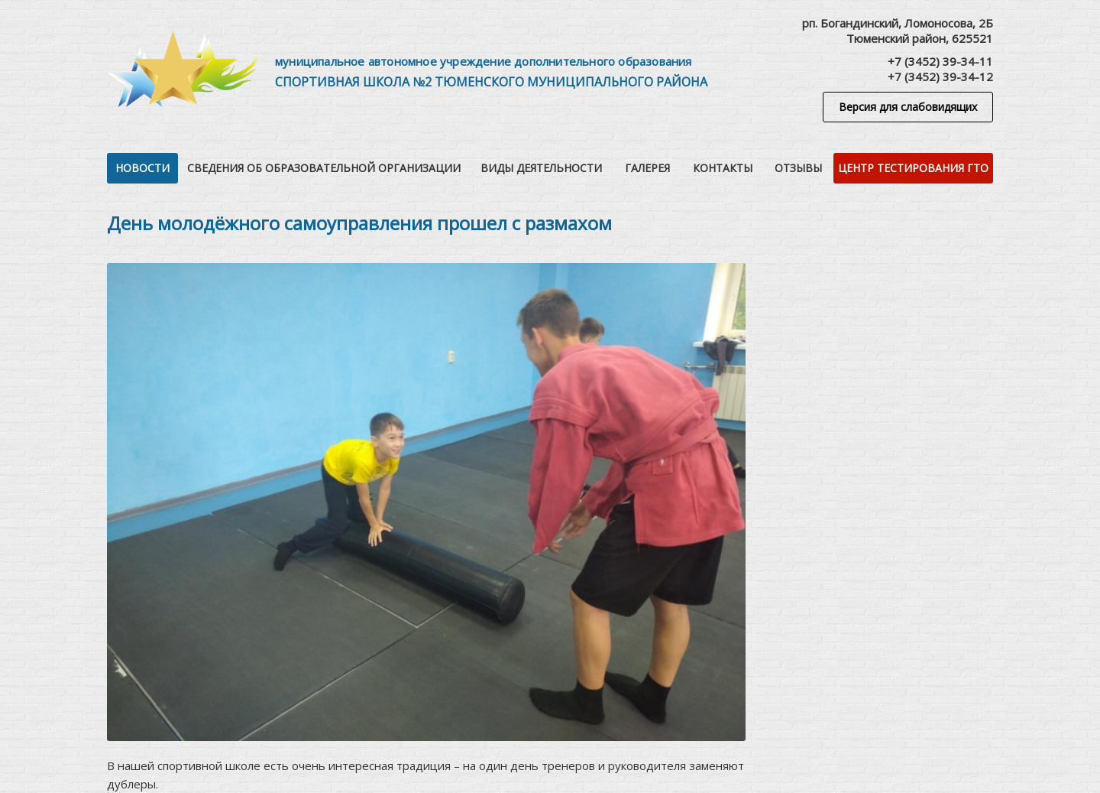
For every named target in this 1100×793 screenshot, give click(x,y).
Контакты (722, 168)
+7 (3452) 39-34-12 (940, 76)
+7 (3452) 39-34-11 (940, 61)
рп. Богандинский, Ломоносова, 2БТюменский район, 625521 (897, 30)
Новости (142, 168)
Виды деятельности (541, 168)
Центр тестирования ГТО (913, 168)
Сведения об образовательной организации (324, 168)
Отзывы (798, 168)
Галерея (647, 168)
